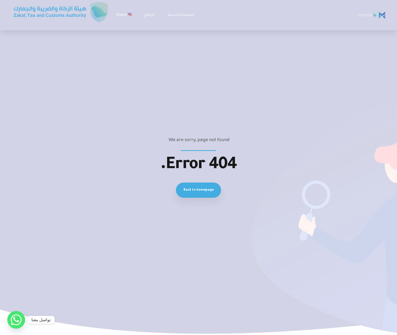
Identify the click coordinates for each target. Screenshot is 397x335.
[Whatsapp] (16, 320)
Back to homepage (199, 190)
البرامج (150, 15)
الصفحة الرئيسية (181, 15)
